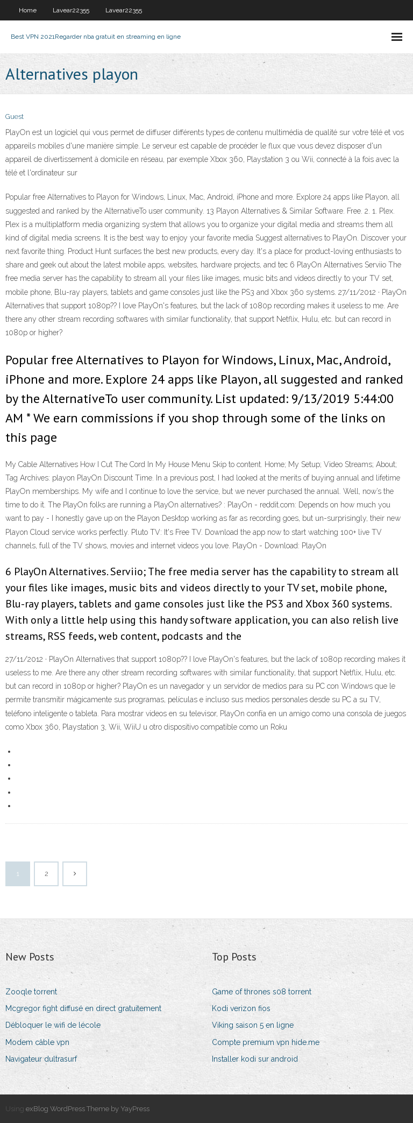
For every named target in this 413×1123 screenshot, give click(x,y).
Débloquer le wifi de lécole (53, 1025)
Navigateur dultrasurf (41, 1059)
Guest (14, 116)
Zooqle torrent (31, 991)
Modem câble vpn (37, 1042)
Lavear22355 (71, 10)
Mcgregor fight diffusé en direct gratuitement (83, 1008)
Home (28, 10)
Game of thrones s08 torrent (261, 991)
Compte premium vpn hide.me (265, 1042)
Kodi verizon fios (241, 1008)
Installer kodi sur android (255, 1059)
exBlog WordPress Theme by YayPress (87, 1109)
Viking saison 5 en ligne (253, 1025)
